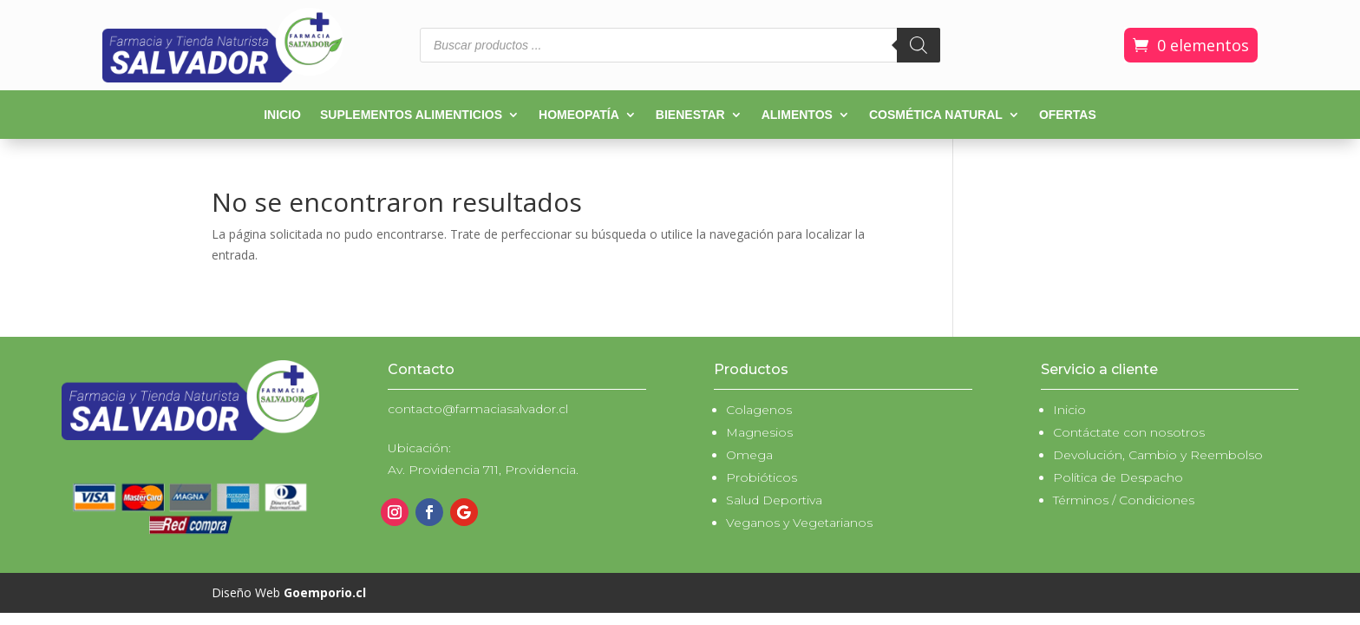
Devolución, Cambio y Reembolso (1158, 455)
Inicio (282, 115)
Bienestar (690, 115)
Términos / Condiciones (1123, 500)
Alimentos (797, 115)
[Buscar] (918, 45)
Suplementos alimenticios (411, 115)
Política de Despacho (1118, 477)
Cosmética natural (936, 115)
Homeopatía (579, 115)
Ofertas (1067, 115)
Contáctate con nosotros (1129, 432)
